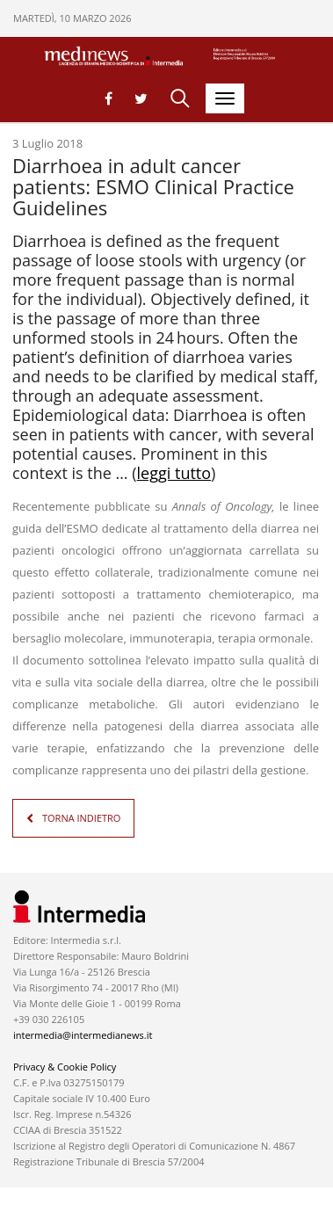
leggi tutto (174, 472)
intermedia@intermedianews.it (82, 1035)
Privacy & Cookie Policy (64, 1066)
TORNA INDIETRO (81, 817)
